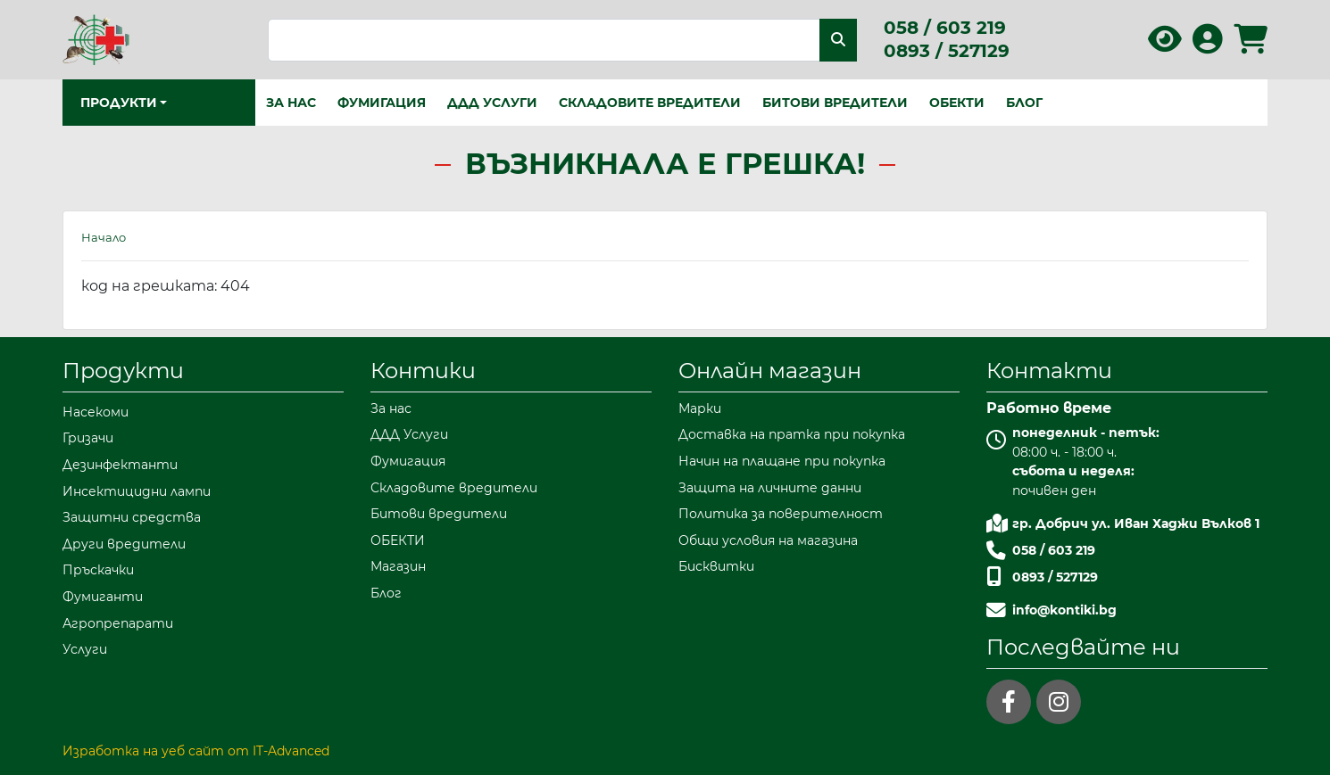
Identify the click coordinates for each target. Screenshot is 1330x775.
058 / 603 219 (945, 27)
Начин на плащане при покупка (781, 461)
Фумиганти (102, 597)
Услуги (84, 649)
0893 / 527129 (947, 51)
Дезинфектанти (120, 465)
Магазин (398, 566)
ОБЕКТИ (957, 102)
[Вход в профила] (1208, 45)
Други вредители (124, 544)
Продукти (123, 370)
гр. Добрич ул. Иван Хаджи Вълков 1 (1135, 523)
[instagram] (1058, 702)
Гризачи (87, 438)
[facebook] (1008, 702)
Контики (423, 370)
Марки (699, 408)
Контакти (1049, 370)
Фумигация (381, 102)
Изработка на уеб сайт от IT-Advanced (195, 751)
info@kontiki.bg (1064, 610)
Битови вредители (835, 102)
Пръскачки (98, 570)
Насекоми (95, 412)
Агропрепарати (117, 623)
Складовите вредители (650, 102)
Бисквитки (716, 566)
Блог (1024, 102)
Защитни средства (131, 517)
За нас (291, 102)
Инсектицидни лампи (136, 491)
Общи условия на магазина (768, 540)
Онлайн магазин (769, 370)
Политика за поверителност (780, 514)
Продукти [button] (118, 102)
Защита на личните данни (769, 488)
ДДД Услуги (492, 102)
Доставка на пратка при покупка (791, 434)
